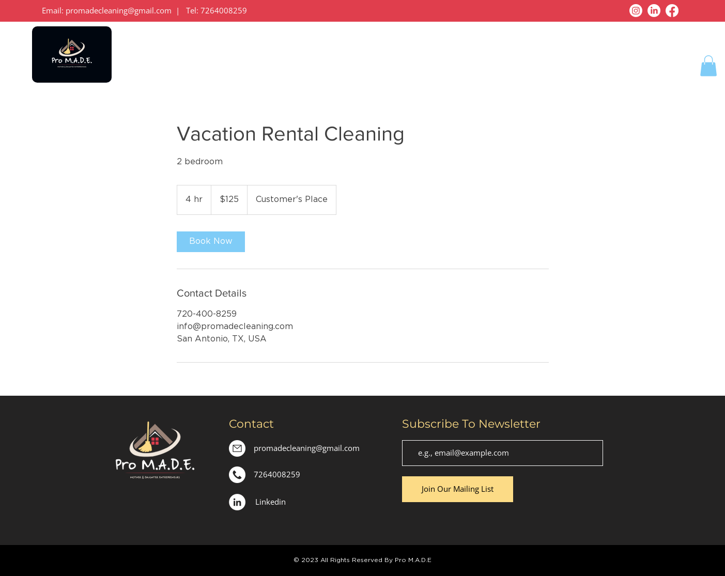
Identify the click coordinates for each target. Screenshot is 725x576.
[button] (708, 65)
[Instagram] (635, 10)
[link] (211, 241)
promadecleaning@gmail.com (119, 10)
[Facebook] (672, 10)
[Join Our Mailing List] (457, 489)
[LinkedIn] (653, 10)
